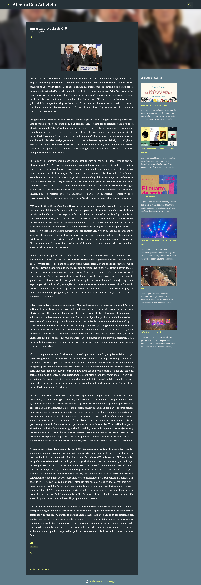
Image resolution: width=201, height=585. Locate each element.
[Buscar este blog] (180, 5)
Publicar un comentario (40, 569)
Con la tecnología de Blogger (100, 581)
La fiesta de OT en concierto (153, 332)
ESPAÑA (34, 547)
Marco (143, 288)
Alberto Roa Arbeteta (34, 4)
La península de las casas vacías (154, 105)
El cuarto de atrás (148, 197)
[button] (31, 37)
